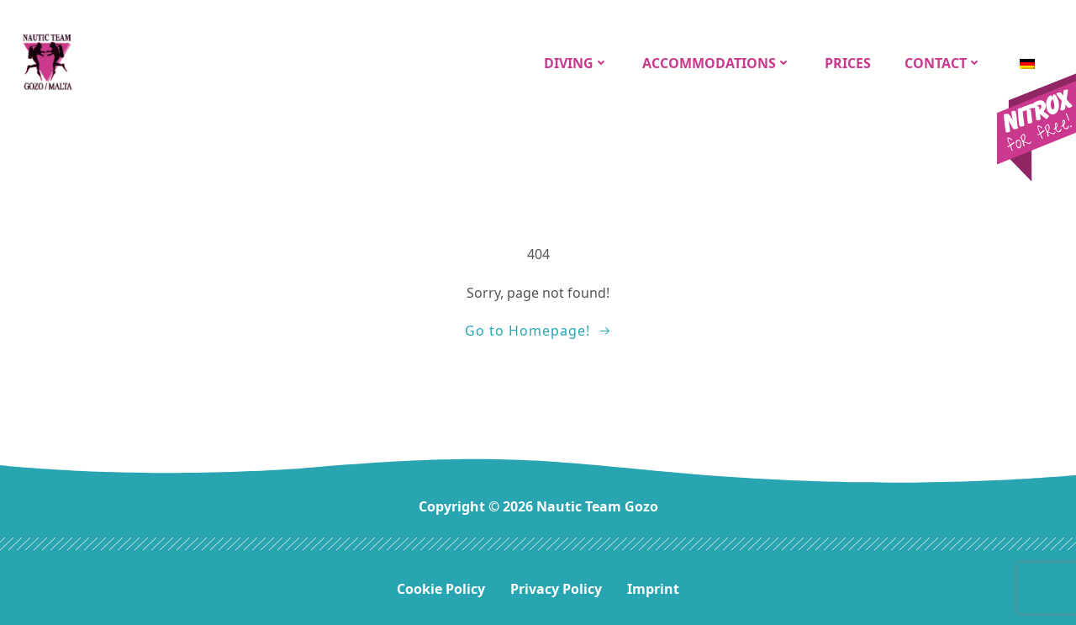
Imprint (653, 589)
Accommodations (716, 63)
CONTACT (943, 63)
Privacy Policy (556, 589)
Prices (848, 63)
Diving (576, 63)
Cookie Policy (441, 589)
